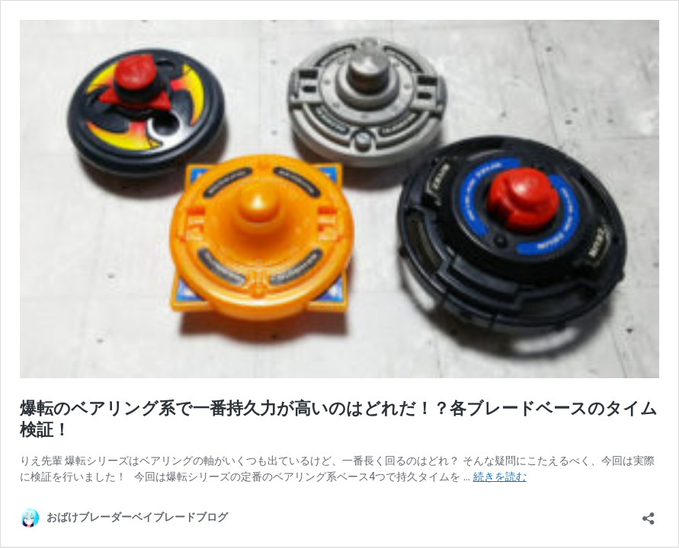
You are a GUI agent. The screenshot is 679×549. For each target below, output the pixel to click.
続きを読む (500, 476)
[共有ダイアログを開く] (648, 513)
